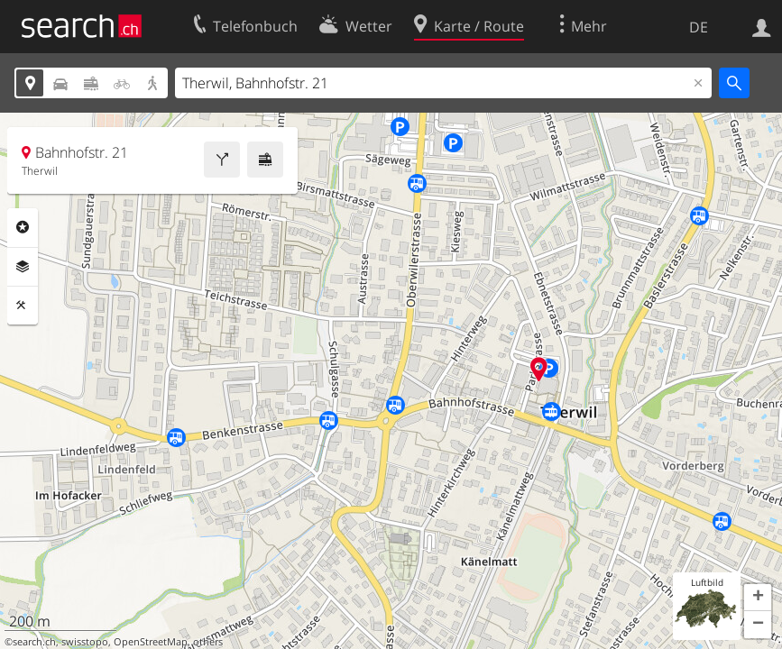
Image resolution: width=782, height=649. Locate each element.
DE (698, 27)
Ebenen (22, 267)
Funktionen (22, 305)
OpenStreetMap (151, 641)
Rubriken (22, 227)
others (208, 641)
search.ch (34, 641)
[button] (757, 597)
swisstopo (84, 641)
